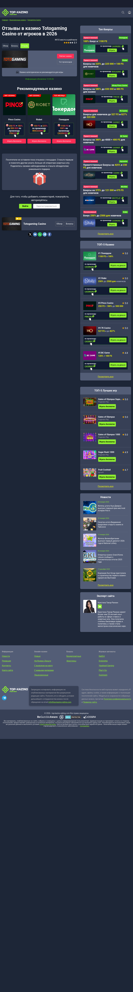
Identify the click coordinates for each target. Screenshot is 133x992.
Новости (6, 662)
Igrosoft (101, 477)
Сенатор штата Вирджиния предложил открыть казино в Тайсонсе (110, 529)
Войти (25, 206)
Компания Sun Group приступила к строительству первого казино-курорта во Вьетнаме (112, 580)
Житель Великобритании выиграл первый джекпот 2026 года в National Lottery (111, 545)
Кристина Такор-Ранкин (108, 608)
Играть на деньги (118, 270)
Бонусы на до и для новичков (103, 195)
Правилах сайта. (90, 708)
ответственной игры (48, 730)
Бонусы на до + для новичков (103, 65)
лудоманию (84, 732)
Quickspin (103, 681)
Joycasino (123, 164)
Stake (125, 216)
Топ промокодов (65, 62)
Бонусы (16, 46)
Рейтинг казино (65, 56)
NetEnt (102, 662)
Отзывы (27, 46)
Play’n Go (103, 676)
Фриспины (71, 667)
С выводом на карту (43, 671)
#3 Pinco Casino (105, 308)
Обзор (6, 46)
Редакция (6, 667)
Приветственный (90, 38)
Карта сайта (7, 676)
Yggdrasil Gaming (106, 671)
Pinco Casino (14, 119)
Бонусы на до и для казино (103, 91)
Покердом (64, 119)
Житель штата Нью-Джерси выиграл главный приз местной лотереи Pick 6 (111, 513)
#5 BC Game (104, 358)
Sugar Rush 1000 (106, 457)
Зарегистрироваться (46, 206)
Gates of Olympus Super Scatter (110, 404)
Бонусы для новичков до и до (105, 117)
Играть (112, 51)
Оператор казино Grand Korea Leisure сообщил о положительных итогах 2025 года (110, 563)
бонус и (95, 41)
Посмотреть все (105, 381)
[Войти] (128, 12)
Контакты (6, 671)
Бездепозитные (73, 662)
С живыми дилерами (44, 676)
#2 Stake (102, 283)
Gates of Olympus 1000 (109, 439)
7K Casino (123, 113)
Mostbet (124, 190)
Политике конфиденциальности (117, 705)
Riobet (39, 119)
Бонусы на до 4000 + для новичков (104, 143)
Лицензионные (41, 681)
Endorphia (103, 667)
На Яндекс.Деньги (42, 667)
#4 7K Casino (104, 333)
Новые (37, 662)
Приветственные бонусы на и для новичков (105, 169)
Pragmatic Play (103, 407)
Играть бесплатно (14, 141)
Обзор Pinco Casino (119, 87)
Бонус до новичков (102, 219)
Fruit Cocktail (104, 474)
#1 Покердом (104, 258)
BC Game (123, 139)
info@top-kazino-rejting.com (59, 708)
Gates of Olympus (106, 422)
